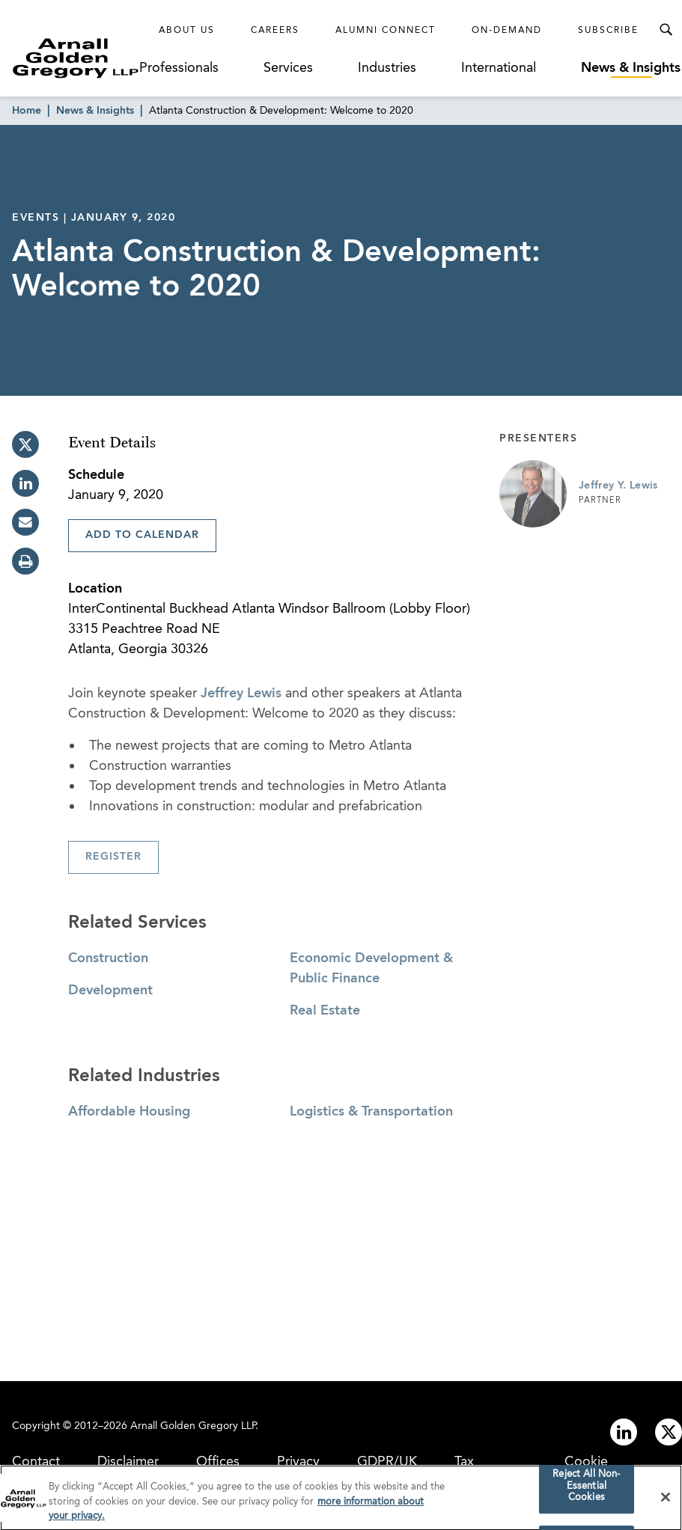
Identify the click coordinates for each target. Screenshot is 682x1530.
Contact (36, 1462)
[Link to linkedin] (623, 1432)
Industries (387, 68)
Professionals (179, 68)
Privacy (298, 1462)
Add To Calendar (142, 535)
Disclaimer (128, 1462)
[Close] (665, 1502)
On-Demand (507, 30)
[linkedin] (25, 483)
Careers (275, 30)
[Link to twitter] (668, 1432)
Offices (218, 1462)
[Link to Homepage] (75, 58)
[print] (25, 561)
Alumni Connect (385, 30)
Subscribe (608, 30)
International (498, 68)
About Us (187, 30)
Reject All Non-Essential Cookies (586, 1491)
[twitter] (25, 444)
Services (288, 68)
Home (26, 110)
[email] (25, 522)
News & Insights (631, 68)
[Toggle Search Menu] (666, 30)
